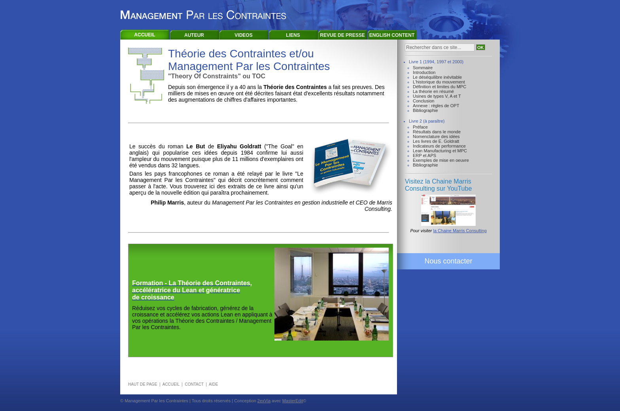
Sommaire (423, 67)
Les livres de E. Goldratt (436, 141)
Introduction (424, 72)
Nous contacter (448, 261)
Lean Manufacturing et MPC (440, 150)
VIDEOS (243, 35)
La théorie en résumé (433, 91)
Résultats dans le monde (437, 131)
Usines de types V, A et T (437, 96)
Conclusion (423, 100)
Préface (420, 127)
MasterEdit (292, 400)
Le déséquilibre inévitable (437, 77)
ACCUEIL (144, 35)
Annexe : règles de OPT (436, 105)
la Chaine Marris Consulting (459, 230)
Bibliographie (425, 110)
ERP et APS (424, 155)
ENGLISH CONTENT (392, 35)
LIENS (293, 35)
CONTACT (194, 384)
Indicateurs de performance (439, 146)
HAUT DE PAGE (142, 384)
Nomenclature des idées (436, 136)
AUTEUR (194, 35)
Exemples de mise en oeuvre (441, 160)
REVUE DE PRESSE (342, 35)
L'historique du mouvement (439, 82)
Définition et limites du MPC (439, 86)
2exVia (263, 400)
